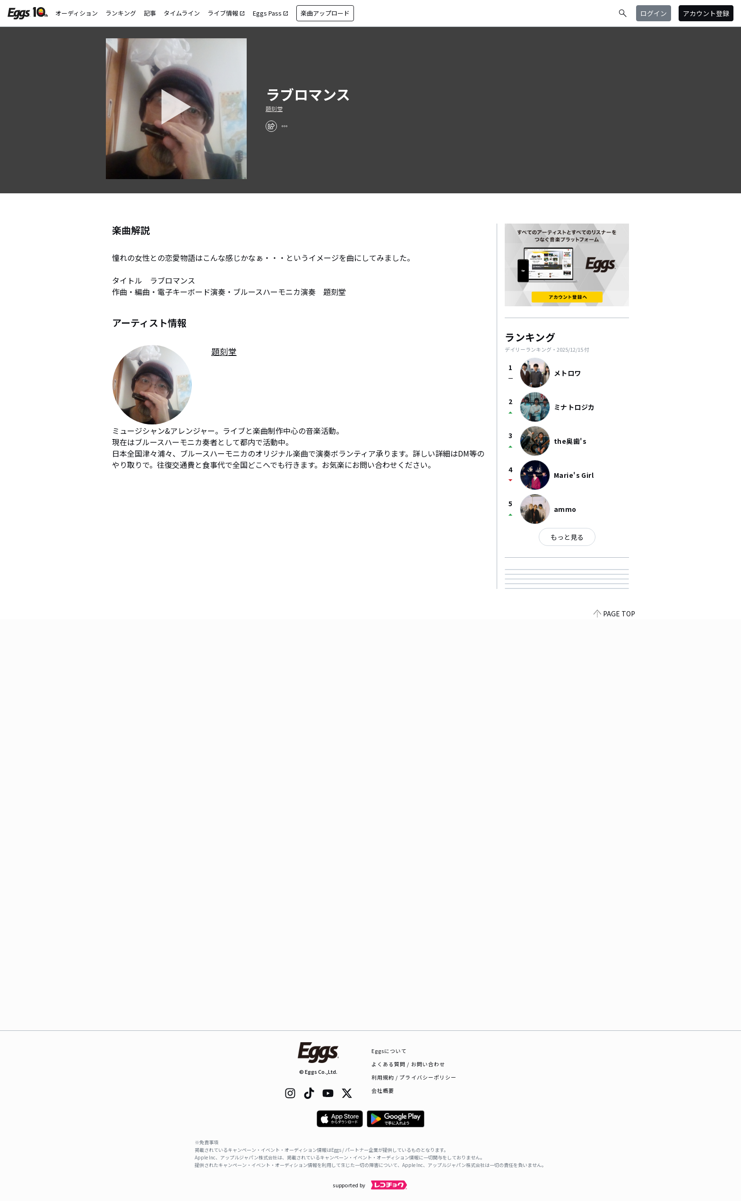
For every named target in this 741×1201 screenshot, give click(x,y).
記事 (150, 13)
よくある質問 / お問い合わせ (408, 1064)
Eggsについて (389, 1050)
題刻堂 (274, 108)
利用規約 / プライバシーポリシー (414, 1077)
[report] (284, 126)
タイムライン (182, 13)
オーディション (76, 13)
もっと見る (567, 537)
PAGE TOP (614, 1024)
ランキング (120, 13)
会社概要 (382, 1090)
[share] (271, 126)
